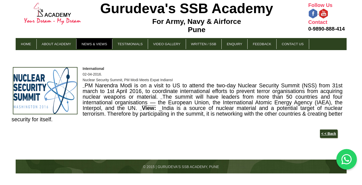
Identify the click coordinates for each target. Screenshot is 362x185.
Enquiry (234, 44)
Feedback (262, 44)
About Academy (56, 44)
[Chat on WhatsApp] (346, 159)
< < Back (328, 134)
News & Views (94, 44)
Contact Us (293, 44)
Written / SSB (203, 44)
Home (26, 44)
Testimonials (130, 44)
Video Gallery (166, 44)
